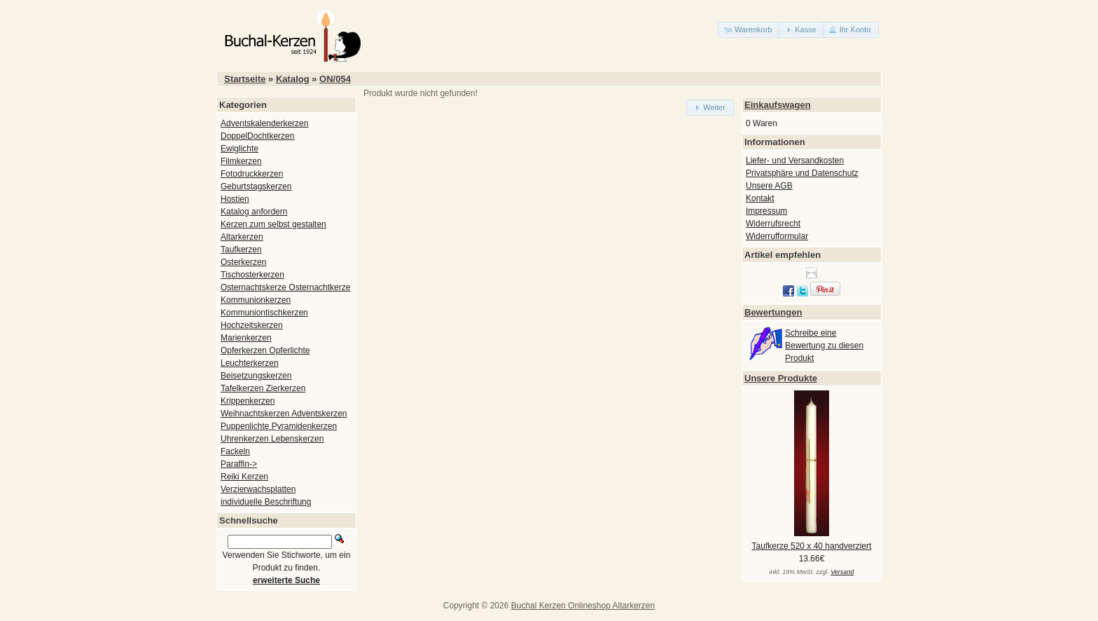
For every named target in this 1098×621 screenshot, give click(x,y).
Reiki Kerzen (244, 477)
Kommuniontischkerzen (264, 313)
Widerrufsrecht (773, 223)
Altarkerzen (242, 237)
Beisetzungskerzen (256, 376)
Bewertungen (773, 312)
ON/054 (335, 79)
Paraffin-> (239, 464)
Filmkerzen (241, 161)
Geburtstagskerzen (256, 186)
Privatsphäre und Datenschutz (802, 173)
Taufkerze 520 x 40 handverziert (812, 546)
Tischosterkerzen (252, 275)
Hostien (235, 199)
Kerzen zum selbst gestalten (273, 224)
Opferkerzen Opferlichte (265, 350)
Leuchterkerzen (250, 363)
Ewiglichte (239, 148)
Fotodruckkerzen (252, 174)
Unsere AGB (769, 186)
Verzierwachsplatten (258, 489)
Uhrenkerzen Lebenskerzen (272, 439)
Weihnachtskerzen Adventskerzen (284, 413)
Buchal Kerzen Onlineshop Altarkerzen (583, 605)
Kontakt (760, 198)
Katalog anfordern (254, 212)
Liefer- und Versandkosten (795, 160)
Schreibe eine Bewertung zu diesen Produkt (824, 345)
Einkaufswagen (777, 105)
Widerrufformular (777, 236)
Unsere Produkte (780, 378)
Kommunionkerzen (256, 300)
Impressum (766, 211)
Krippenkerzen (247, 401)
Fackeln (235, 451)
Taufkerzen (241, 249)
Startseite (244, 79)
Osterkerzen (243, 262)
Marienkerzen (246, 338)
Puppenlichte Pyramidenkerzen (279, 426)
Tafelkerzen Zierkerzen (263, 388)
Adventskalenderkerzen (264, 123)
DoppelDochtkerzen (257, 136)
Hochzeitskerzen (252, 325)
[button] (749, 30)
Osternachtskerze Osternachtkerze (285, 287)
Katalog (293, 79)
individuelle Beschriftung (266, 502)
